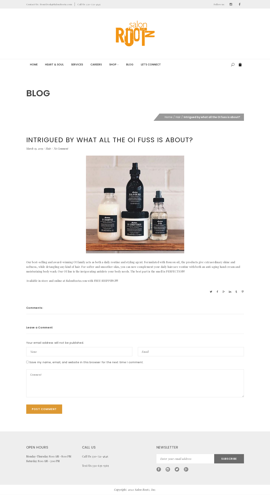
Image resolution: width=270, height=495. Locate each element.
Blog (129, 64)
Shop (114, 64)
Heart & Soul (54, 64)
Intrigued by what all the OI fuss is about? (109, 140)
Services (77, 64)
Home (34, 64)
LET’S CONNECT (151, 64)
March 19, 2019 (34, 148)
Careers (96, 64)
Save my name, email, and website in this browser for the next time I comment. (86, 362)
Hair (178, 117)
